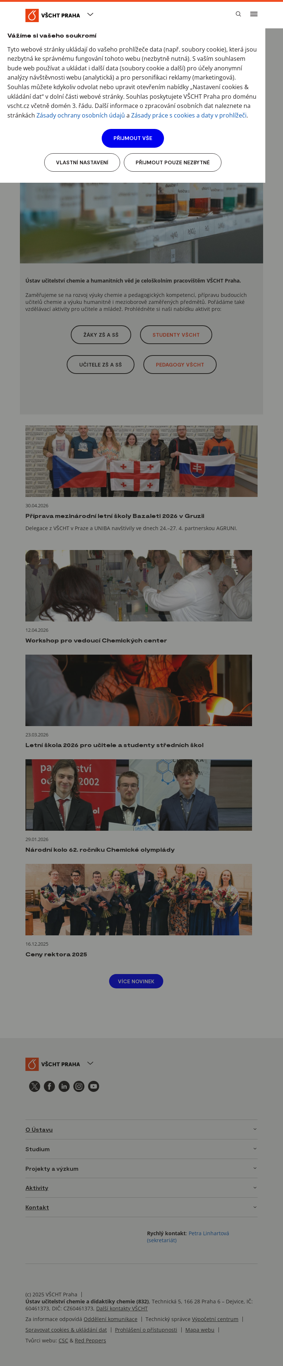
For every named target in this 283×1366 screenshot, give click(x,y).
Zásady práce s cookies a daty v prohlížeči (189, 115)
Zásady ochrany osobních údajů (80, 115)
